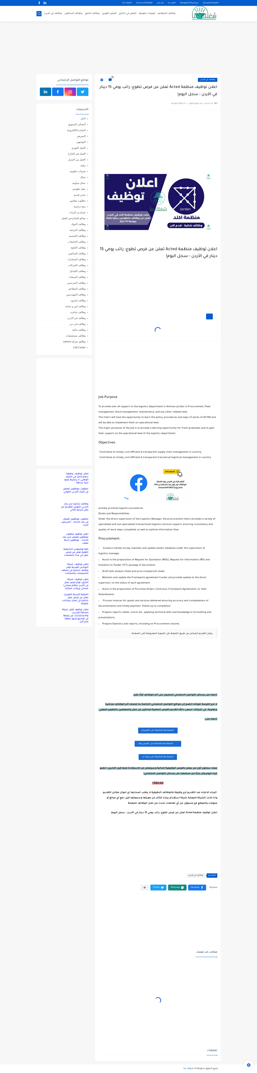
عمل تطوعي (79, 188)
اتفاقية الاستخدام (144, 3)
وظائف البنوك (78, 224)
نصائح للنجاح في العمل (73, 218)
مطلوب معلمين (77, 200)
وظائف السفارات (76, 259)
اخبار (83, 118)
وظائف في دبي (77, 323)
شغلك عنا (127, 3)
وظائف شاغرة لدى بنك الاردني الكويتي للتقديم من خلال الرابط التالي (74, 507)
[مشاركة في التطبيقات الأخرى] (144, 887)
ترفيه (83, 165)
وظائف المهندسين (76, 294)
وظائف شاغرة (78, 312)
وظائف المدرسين (76, 282)
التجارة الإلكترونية (76, 130)
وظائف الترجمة (77, 229)
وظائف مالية (79, 329)
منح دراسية (80, 206)
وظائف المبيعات (77, 276)
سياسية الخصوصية (189, 3)
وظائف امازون (78, 300)
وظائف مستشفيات (76, 335)
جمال (83, 177)
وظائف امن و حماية (75, 306)
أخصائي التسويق (77, 124)
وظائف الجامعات (77, 241)
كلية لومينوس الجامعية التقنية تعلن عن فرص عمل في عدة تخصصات (75, 552)
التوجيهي (81, 141)
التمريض (81, 136)
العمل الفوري (109, 13)
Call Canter (79, 347)
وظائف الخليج (92, 13)
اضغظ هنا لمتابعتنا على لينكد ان (158, 757)
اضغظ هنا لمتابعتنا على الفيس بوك (158, 743)
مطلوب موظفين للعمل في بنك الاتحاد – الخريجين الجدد (74, 522)
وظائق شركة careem (74, 341)
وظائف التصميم (77, 235)
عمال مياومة (79, 183)
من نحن (160, 3)
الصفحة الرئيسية (210, 3)
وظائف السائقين (73, 13)
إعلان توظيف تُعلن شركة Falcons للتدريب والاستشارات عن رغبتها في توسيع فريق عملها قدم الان (75, 615)
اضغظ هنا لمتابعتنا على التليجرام (157, 730)
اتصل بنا (172, 3)
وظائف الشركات (77, 265)
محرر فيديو (80, 194)
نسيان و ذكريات (77, 212)
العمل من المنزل (77, 159)
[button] (197, 887)
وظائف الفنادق (78, 271)
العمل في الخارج (127, 13)
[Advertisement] (128, 48)
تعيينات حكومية (147, 13)
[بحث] (39, 13)
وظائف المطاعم (166, 13)
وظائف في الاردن (53, 13)
